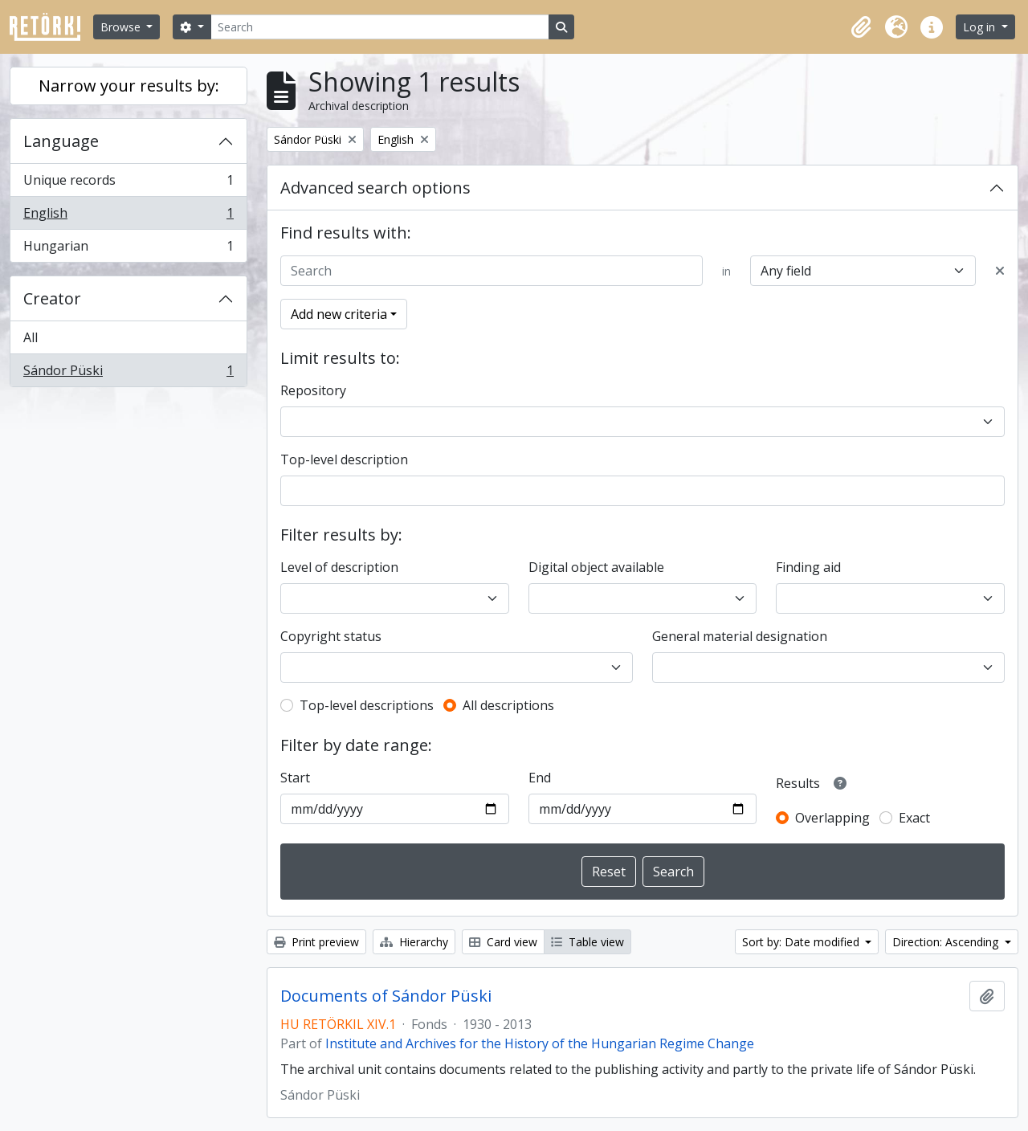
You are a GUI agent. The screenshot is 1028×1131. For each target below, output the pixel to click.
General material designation (739, 636)
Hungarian (128, 249)
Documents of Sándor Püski (386, 996)
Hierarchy (414, 941)
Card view (503, 941)
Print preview (316, 941)
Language (61, 141)
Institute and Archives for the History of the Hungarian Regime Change (539, 1043)
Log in (980, 27)
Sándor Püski (128, 373)
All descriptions (508, 705)
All (30, 337)
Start (295, 777)
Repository (313, 390)
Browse (122, 27)
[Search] (379, 26)
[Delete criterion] (1000, 270)
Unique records (128, 183)
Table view (587, 941)
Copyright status (330, 636)
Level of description (339, 567)
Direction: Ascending (946, 941)
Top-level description (344, 459)
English (128, 216)
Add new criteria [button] (339, 314)
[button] (861, 27)
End (539, 777)
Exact (914, 818)
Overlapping (832, 818)
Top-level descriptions (367, 705)
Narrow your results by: (129, 85)
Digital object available (596, 567)
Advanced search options (375, 187)
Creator (52, 298)
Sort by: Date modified (802, 941)
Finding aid (808, 567)
